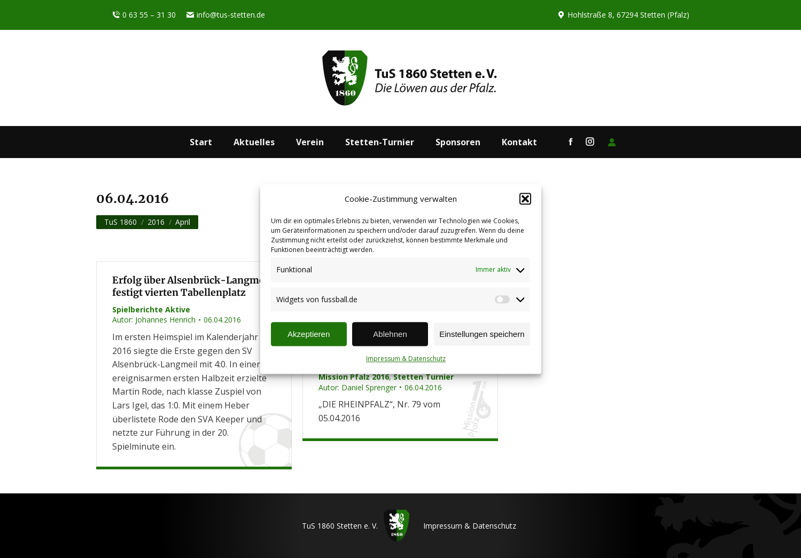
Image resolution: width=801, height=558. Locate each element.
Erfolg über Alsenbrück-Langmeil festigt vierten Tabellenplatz (191, 286)
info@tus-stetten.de (225, 15)
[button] (525, 199)
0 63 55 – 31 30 (144, 15)
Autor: (154, 320)
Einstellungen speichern (481, 334)
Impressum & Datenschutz (406, 359)
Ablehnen (390, 334)
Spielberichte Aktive (151, 309)
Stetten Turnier (423, 377)
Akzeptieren (308, 334)
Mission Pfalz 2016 (353, 377)
